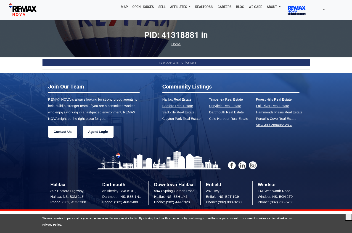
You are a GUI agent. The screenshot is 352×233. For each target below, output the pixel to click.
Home (175, 44)
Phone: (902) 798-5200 (276, 202)
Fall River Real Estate (272, 106)
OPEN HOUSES (143, 7)
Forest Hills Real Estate (274, 99)
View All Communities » (274, 125)
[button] (180, 7)
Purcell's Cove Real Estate (276, 119)
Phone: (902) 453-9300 (68, 202)
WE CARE (255, 7)
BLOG (240, 7)
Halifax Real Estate (177, 99)
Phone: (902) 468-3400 (120, 202)
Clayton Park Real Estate (181, 119)
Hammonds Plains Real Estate (279, 112)
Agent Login (98, 132)
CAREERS (225, 7)
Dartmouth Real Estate (226, 112)
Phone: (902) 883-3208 (224, 202)
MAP (124, 7)
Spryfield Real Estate (225, 106)
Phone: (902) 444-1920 (172, 202)
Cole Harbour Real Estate (228, 119)
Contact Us (63, 132)
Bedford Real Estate (177, 106)
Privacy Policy (51, 224)
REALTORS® (204, 7)
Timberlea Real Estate (226, 99)
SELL (162, 7)
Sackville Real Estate (178, 112)
